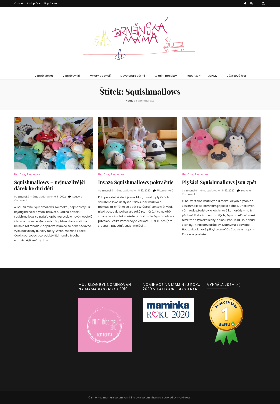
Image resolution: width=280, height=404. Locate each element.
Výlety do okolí (100, 76)
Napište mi (50, 3)
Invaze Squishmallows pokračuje (135, 182)
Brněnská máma (28, 196)
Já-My (212, 76)
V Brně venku (43, 76)
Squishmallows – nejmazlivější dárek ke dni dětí (49, 185)
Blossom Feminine (123, 397)
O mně (18, 3)
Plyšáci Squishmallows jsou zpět (219, 182)
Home (129, 100)
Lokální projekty (165, 76)
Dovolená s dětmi (132, 76)
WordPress (183, 397)
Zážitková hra (236, 76)
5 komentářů (165, 190)
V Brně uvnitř (71, 76)
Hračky (19, 174)
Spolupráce (33, 3)
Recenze (192, 76)
